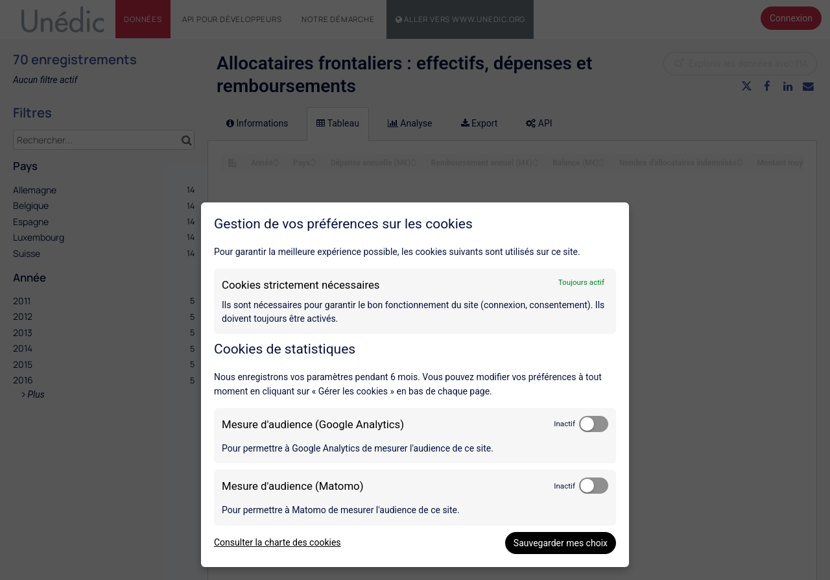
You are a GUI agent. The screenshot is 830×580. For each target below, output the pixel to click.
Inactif (564, 423)
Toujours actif (581, 282)
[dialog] (415, 384)
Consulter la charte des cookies (277, 542)
